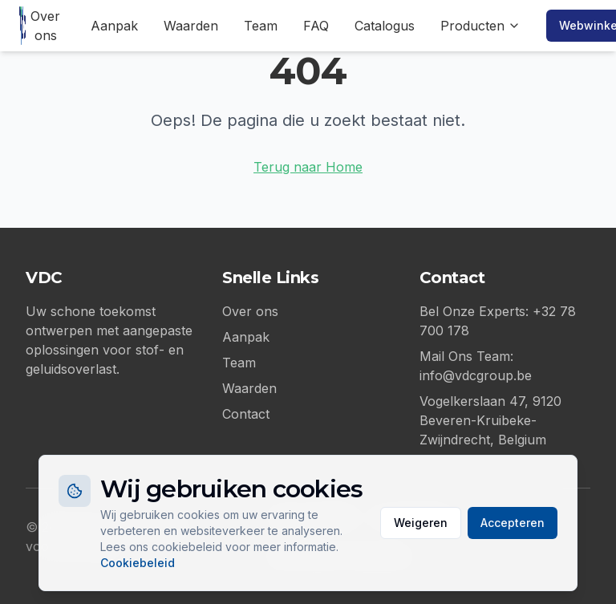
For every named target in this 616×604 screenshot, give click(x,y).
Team (261, 26)
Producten (480, 26)
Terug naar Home (308, 167)
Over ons (45, 25)
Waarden (191, 26)
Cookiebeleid (137, 563)
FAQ (316, 26)
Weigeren (421, 522)
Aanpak (114, 26)
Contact (246, 414)
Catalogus (385, 26)
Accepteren (512, 522)
